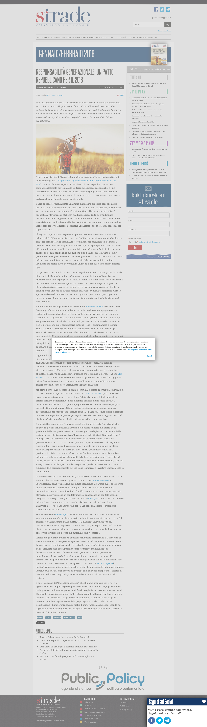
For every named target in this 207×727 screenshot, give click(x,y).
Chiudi (149, 356)
